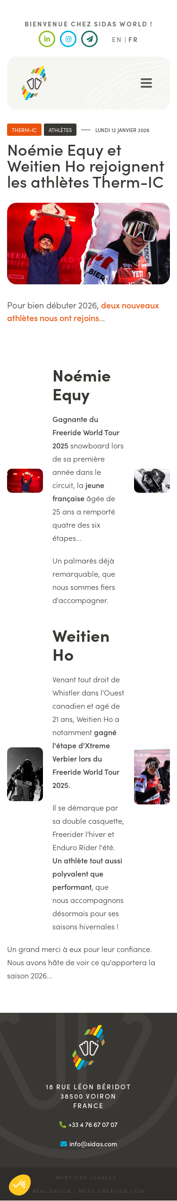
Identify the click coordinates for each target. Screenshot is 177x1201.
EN (117, 39)
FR (133, 39)
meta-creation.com (111, 1191)
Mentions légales (86, 1177)
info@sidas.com (93, 1143)
